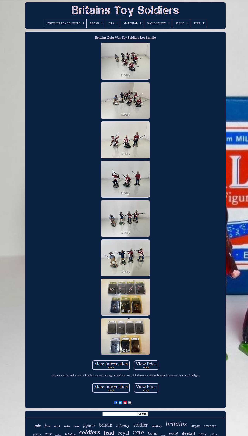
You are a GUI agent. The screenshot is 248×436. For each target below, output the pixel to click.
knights (195, 426)
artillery (157, 426)
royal (123, 433)
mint (57, 426)
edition (58, 435)
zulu (37, 426)
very (48, 434)
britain (105, 425)
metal (173, 433)
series (67, 426)
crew (163, 435)
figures (89, 425)
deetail (188, 433)
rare (138, 432)
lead (109, 432)
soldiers (89, 432)
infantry (123, 425)
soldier (140, 425)
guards (37, 434)
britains (176, 424)
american (210, 426)
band (153, 433)
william (213, 434)
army (202, 434)
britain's (70, 434)
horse (76, 426)
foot (47, 426)
